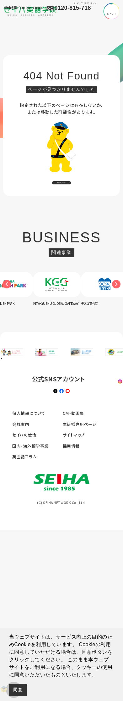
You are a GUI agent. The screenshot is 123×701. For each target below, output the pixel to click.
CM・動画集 (73, 611)
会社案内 (20, 622)
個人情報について (28, 611)
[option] (61, 302)
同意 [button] (17, 689)
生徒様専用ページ (80, 622)
